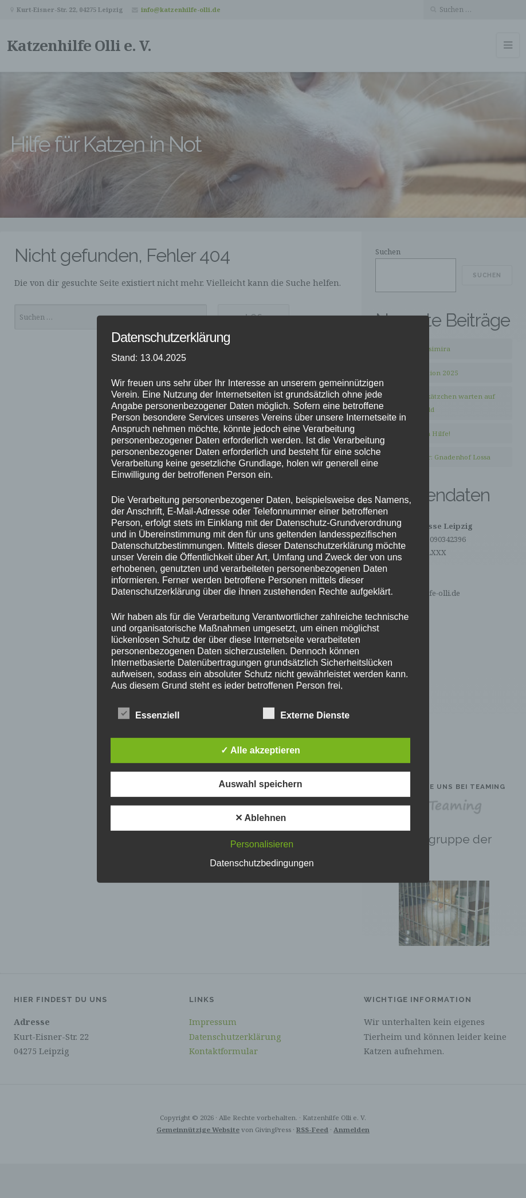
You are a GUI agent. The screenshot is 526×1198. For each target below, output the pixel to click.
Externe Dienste (306, 714)
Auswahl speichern (261, 784)
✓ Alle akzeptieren (260, 750)
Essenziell (148, 714)
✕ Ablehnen (260, 818)
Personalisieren (261, 844)
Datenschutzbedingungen (261, 863)
